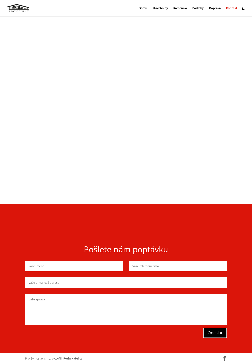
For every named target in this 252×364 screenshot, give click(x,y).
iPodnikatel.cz (72, 358)
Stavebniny (160, 8)
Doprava (215, 8)
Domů (143, 8)
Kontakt (231, 8)
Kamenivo (180, 8)
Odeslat (215, 332)
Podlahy (198, 8)
